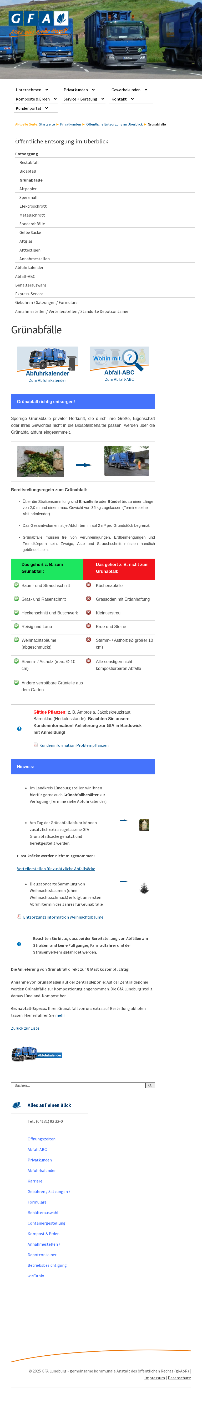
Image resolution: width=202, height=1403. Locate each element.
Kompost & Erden (43, 1233)
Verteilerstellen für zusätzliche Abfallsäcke (56, 868)
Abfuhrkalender (29, 267)
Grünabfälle (31, 180)
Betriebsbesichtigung (47, 1265)
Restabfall (29, 162)
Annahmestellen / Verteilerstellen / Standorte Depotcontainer (72, 311)
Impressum (154, 1377)
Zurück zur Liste (25, 1028)
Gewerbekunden (126, 89)
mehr (60, 1015)
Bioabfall (27, 171)
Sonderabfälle (32, 223)
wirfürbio (36, 1275)
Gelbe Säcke (30, 232)
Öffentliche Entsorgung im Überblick (114, 124)
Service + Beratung (80, 99)
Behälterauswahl (30, 285)
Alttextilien (30, 250)
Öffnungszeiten (41, 1138)
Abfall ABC (37, 1149)
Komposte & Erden (33, 99)
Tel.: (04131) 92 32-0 (45, 1121)
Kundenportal (28, 108)
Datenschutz (179, 1377)
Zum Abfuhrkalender (47, 380)
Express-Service (29, 293)
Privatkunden (76, 89)
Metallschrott (32, 215)
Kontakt (119, 99)
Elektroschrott (33, 206)
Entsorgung (26, 153)
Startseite (47, 124)
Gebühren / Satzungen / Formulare (46, 302)
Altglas (26, 241)
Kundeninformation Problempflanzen (74, 745)
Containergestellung (46, 1223)
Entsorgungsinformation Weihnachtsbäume (63, 917)
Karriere (35, 1181)
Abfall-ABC (25, 276)
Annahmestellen (34, 258)
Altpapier (28, 188)
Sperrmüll (28, 197)
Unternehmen (28, 89)
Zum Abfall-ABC (119, 379)
